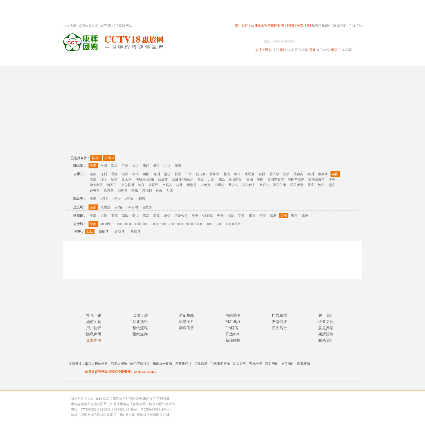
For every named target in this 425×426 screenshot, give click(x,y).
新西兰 (112, 185)
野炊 (156, 215)
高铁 (125, 215)
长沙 (156, 166)
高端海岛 (324, 61)
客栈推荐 (255, 364)
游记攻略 (186, 315)
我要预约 (140, 322)
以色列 (205, 185)
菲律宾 (298, 174)
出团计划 (140, 315)
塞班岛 (264, 185)
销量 (103, 231)
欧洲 (310, 174)
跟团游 (105, 207)
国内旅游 (230, 61)
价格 (135, 231)
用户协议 (93, 328)
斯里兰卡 (279, 185)
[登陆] (291, 26)
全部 (93, 166)
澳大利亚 (96, 185)
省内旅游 (206, 61)
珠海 (178, 166)
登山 (135, 215)
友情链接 (279, 322)
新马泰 (201, 174)
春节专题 (157, 61)
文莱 (286, 174)
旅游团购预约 (321, 26)
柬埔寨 (249, 174)
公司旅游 (349, 61)
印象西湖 (200, 364)
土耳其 (167, 185)
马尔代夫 (248, 185)
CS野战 (207, 215)
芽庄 (310, 185)
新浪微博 (233, 340)
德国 (114, 179)
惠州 (283, 50)
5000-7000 (159, 224)
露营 (252, 215)
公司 (109, 158)
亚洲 (156, 174)
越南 (226, 174)
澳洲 (332, 179)
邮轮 (134, 190)
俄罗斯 (323, 174)
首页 (136, 61)
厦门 (297, 50)
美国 (260, 179)
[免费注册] (303, 26)
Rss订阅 (231, 328)
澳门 (319, 50)
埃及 (179, 185)
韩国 (349, 50)
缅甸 (237, 174)
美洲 (249, 179)
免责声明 (93, 340)
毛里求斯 (296, 185)
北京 (167, 166)
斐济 (332, 185)
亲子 (305, 215)
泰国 (334, 50)
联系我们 (340, 26)
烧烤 (167, 215)
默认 (90, 231)
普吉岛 (233, 185)
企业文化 (325, 322)
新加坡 (214, 174)
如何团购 (93, 322)
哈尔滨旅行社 (140, 364)
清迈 (167, 174)
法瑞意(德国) (145, 179)
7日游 (141, 199)
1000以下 (107, 224)
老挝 (262, 174)
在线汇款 (355, 26)
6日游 (129, 199)
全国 (103, 166)
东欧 (222, 179)
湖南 (135, 174)
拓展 (262, 215)
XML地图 (233, 322)
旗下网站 (106, 26)
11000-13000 (214, 224)
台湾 (327, 50)
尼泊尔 (274, 174)
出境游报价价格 (96, 364)
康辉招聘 (325, 334)
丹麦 (169, 190)
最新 (119, 231)
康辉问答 (186, 328)
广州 (125, 166)
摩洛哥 (192, 185)
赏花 (114, 215)
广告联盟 (279, 315)
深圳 (114, 166)
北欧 (211, 179)
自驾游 (302, 61)
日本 (341, 50)
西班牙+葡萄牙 (182, 179)
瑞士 (103, 179)
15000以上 (233, 224)
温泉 (268, 50)
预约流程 (140, 328)
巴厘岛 (219, 185)
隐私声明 (93, 334)
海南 (305, 50)
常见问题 (93, 315)
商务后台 (279, 328)
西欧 (200, 179)
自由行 (119, 207)
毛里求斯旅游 (220, 364)
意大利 (126, 179)
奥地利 (147, 190)
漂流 (146, 215)
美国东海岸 (275, 179)
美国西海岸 (316, 179)
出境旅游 (279, 61)
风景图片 (186, 322)
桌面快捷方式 (88, 26)
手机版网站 (124, 26)
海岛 (231, 215)
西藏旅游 (303, 364)
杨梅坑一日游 (162, 364)
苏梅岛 (95, 190)
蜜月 (294, 215)
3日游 (104, 199)
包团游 (147, 207)
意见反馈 (325, 328)
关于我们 (325, 315)
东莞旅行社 (183, 364)
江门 (275, 50)
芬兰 (159, 190)
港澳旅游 (255, 61)
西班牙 (163, 179)
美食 (220, 215)
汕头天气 (239, 364)
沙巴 (321, 185)
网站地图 (233, 315)
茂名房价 (271, 364)
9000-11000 (194, 224)
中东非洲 (127, 185)
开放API (232, 334)
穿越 (241, 215)
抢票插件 (287, 364)
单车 (195, 215)
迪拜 (141, 185)
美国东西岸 (296, 179)
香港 (312, 50)
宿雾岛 (122, 190)
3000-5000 (141, 224)
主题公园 (181, 215)
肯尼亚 (153, 185)
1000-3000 (124, 224)
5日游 (117, 199)
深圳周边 (181, 61)
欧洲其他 (235, 179)
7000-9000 (176, 224)
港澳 (125, 174)
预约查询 (140, 334)
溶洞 (273, 215)
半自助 (133, 207)
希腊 (93, 179)
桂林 (290, 50)
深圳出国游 (119, 364)
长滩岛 (109, 190)
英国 (96, 158)
